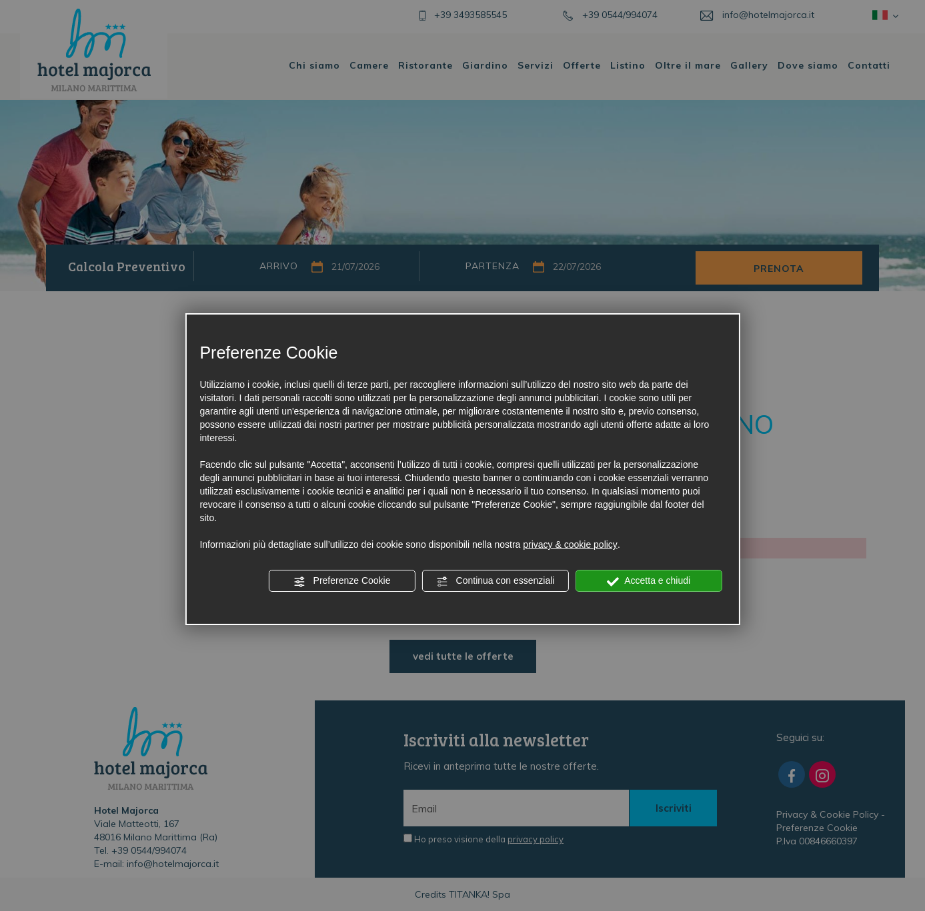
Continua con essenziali (495, 581)
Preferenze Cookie (342, 581)
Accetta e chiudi (648, 581)
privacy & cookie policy (570, 544)
